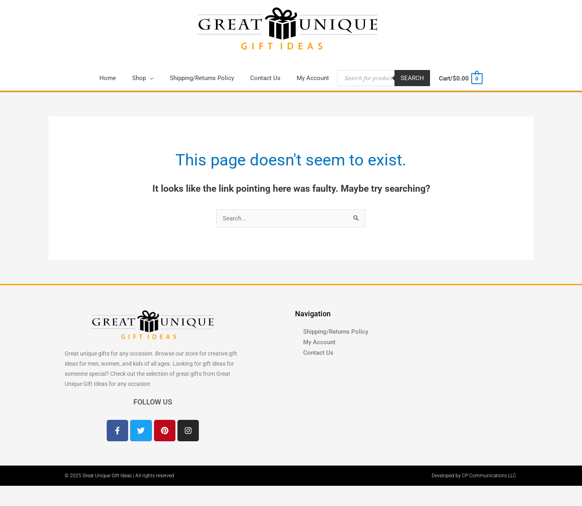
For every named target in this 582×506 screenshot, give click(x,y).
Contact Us (318, 352)
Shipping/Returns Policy (335, 331)
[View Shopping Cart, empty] (460, 78)
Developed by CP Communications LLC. (474, 475)
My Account (319, 342)
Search (412, 78)
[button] (143, 78)
